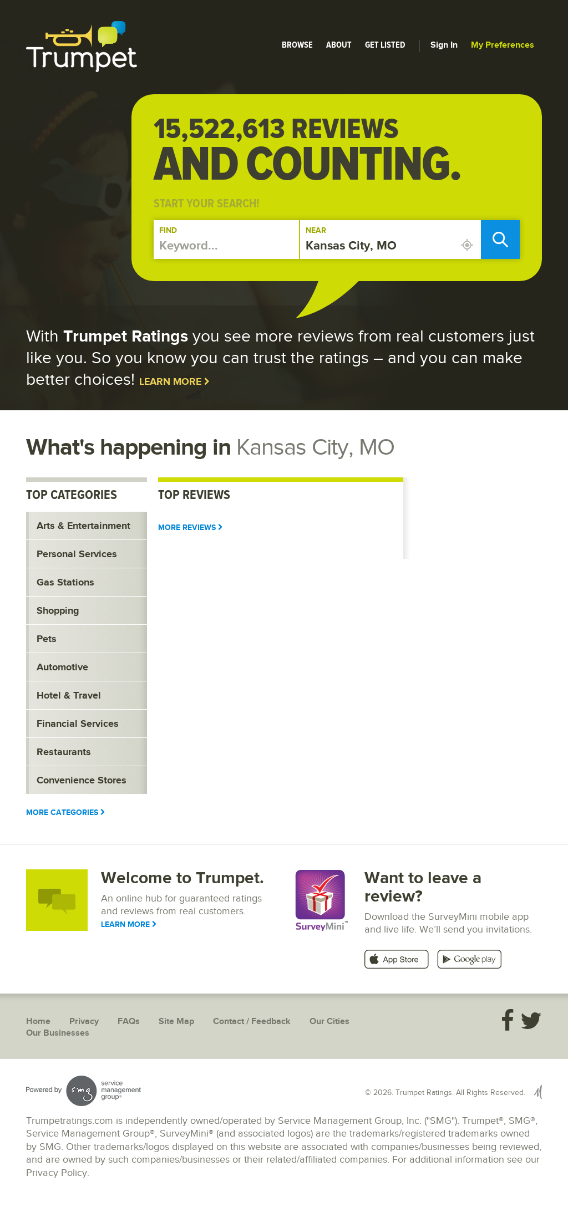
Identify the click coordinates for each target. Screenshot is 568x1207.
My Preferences (502, 45)
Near (316, 230)
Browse (297, 44)
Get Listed (385, 44)
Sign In (444, 45)
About (339, 44)
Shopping (58, 611)
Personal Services (77, 554)
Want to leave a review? (422, 887)
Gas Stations (65, 583)
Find (168, 230)
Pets (47, 639)
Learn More (174, 382)
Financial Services (78, 724)
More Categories (65, 812)
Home (38, 1021)
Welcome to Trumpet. (182, 878)
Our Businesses (57, 1033)
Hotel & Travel (69, 696)
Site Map (176, 1021)
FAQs (129, 1021)
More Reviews (190, 527)
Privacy (84, 1021)
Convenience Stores (81, 781)
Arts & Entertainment (83, 526)
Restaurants (64, 752)
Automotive (62, 667)
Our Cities (329, 1021)
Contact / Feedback (252, 1021)
